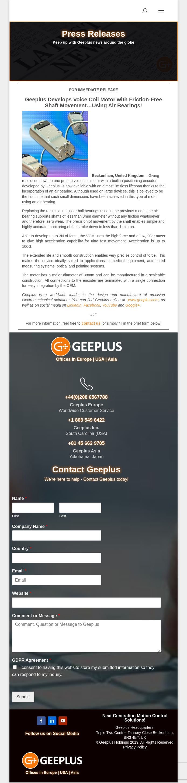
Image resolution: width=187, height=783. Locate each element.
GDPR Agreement (31, 660)
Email (19, 571)
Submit (23, 697)
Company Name (30, 526)
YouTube (109, 305)
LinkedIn (74, 305)
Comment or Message (36, 615)
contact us (91, 323)
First (15, 516)
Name (19, 498)
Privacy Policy (135, 747)
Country (22, 548)
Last (62, 516)
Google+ (132, 305)
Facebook (92, 305)
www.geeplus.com (143, 300)
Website (22, 593)
